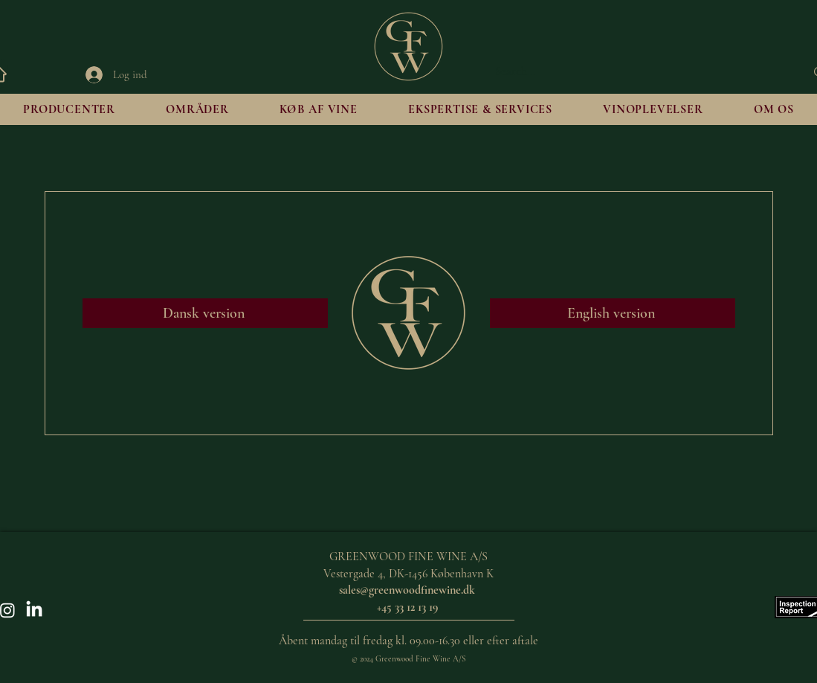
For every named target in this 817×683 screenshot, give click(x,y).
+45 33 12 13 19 (409, 607)
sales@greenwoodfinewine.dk (407, 590)
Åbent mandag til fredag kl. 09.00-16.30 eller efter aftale (408, 640)
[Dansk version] (205, 313)
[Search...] (639, 72)
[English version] (612, 313)
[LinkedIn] (34, 610)
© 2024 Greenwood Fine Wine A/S (408, 659)
